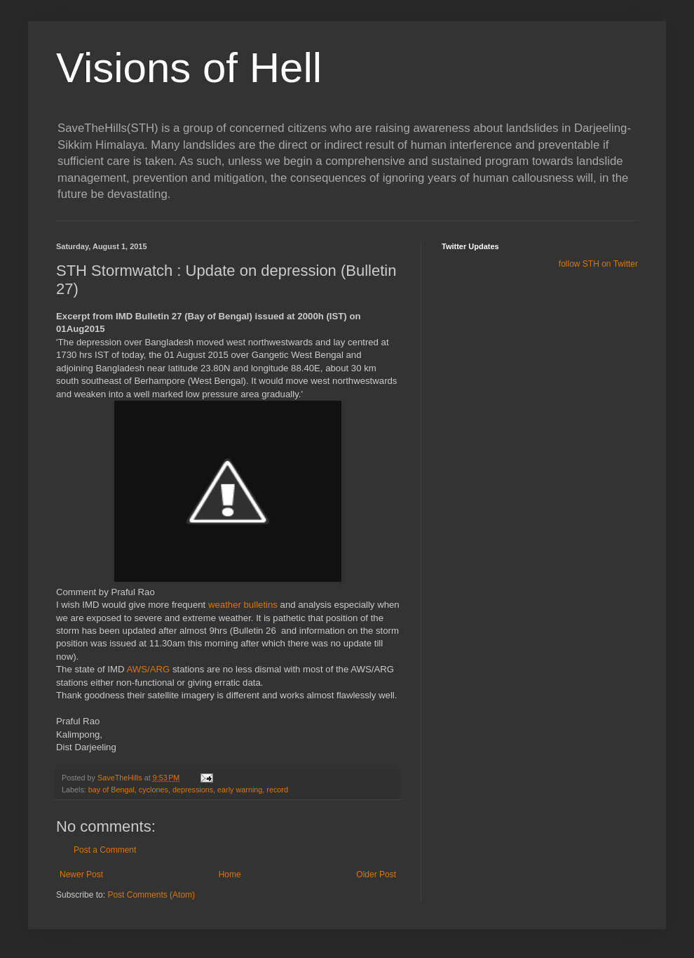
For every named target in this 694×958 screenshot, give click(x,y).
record (277, 789)
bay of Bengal (111, 789)
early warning (239, 789)
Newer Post (81, 874)
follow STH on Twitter (598, 264)
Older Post (376, 874)
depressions (192, 789)
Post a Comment (105, 850)
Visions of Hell (189, 67)
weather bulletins (243, 604)
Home (230, 874)
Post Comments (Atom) (151, 895)
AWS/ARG (148, 669)
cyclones (153, 789)
